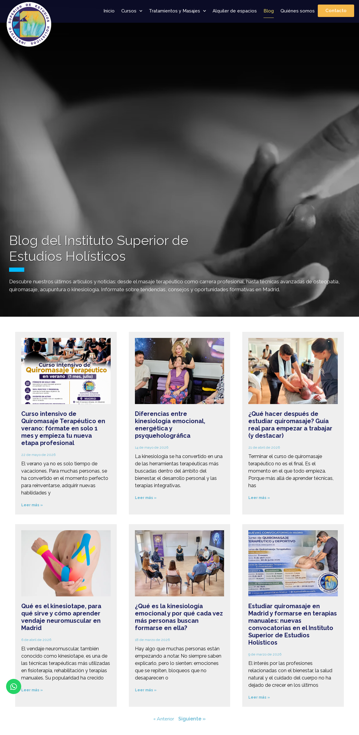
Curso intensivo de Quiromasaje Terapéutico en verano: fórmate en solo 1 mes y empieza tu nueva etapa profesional (63, 428)
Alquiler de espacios (235, 11)
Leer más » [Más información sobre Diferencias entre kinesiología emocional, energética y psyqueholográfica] (145, 498)
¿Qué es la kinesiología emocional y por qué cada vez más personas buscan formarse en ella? (179, 617)
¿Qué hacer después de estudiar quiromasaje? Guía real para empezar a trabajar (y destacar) (290, 424)
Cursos (131, 11)
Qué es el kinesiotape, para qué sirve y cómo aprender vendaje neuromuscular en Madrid (61, 617)
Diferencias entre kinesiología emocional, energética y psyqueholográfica (170, 424)
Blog (268, 11)
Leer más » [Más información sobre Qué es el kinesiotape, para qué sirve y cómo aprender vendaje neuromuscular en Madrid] (32, 690)
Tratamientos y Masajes (177, 11)
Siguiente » (192, 719)
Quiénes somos (297, 11)
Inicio (109, 11)
